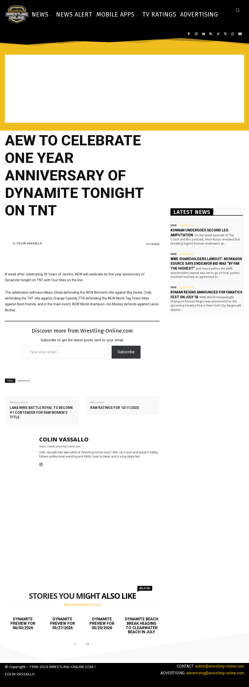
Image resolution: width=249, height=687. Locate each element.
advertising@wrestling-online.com (215, 673)
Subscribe (126, 352)
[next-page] (87, 644)
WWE (173, 225)
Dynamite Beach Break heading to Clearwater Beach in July (141, 625)
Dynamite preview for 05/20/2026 (101, 623)
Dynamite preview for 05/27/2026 (62, 623)
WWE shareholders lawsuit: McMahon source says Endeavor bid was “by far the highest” (206, 263)
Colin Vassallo (29, 243)
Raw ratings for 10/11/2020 (114, 408)
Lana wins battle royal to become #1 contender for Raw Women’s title (41, 412)
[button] (237, 10)
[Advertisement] (124, 89)
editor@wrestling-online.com (219, 666)
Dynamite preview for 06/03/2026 (22, 623)
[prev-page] (75, 644)
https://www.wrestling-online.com (59, 446)
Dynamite (24, 380)
